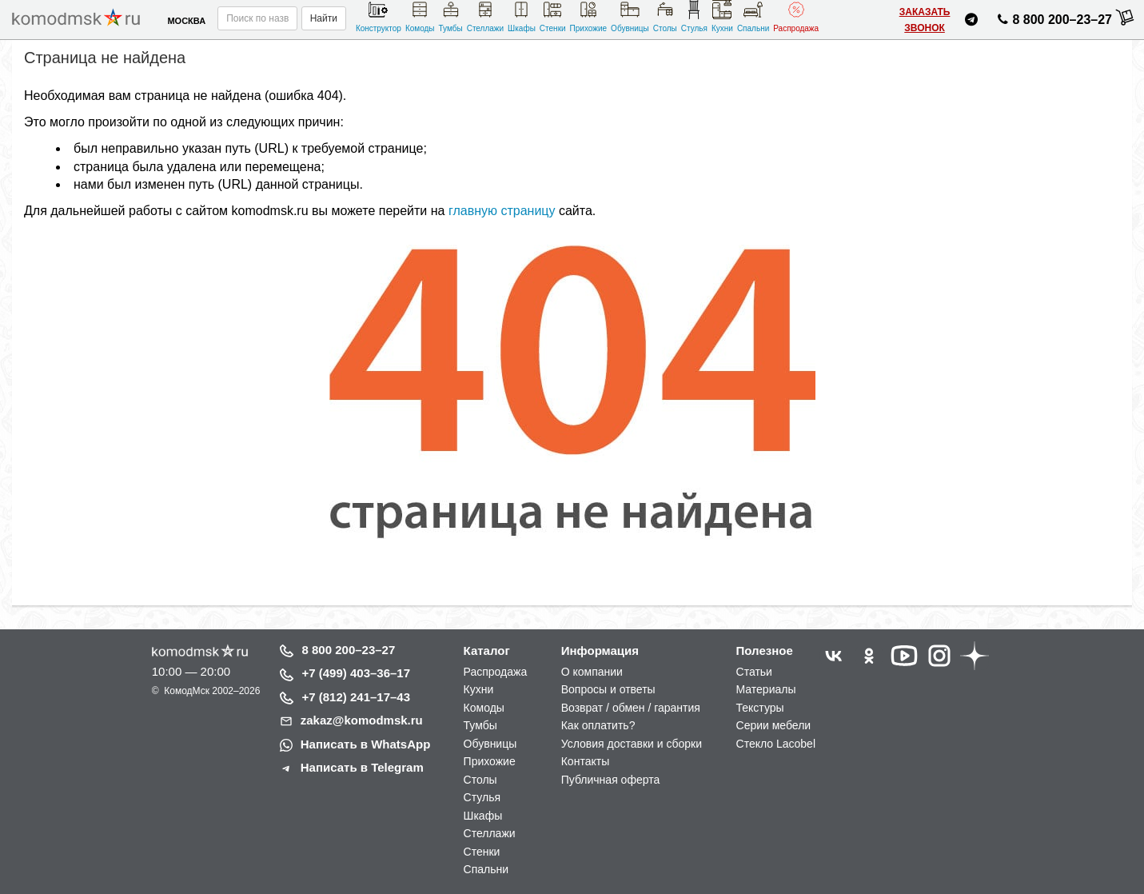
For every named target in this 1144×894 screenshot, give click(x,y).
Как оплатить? (598, 725)
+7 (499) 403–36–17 (356, 673)
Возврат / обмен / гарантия (630, 707)
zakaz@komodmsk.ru (362, 720)
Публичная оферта (610, 779)
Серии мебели (773, 725)
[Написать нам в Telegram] (971, 22)
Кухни (722, 16)
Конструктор (378, 16)
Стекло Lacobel (775, 743)
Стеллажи (485, 16)
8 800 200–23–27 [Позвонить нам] (1052, 22)
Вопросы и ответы (608, 689)
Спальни (753, 16)
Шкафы (522, 16)
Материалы (766, 689)
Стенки (553, 16)
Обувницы (630, 16)
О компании (592, 671)
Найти (323, 18)
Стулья (694, 16)
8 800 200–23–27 (349, 650)
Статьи (754, 671)
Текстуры (760, 707)
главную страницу (502, 211)
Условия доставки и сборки (631, 743)
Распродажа (796, 16)
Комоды (420, 16)
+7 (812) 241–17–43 (356, 697)
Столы (665, 16)
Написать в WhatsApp (366, 744)
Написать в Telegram (362, 767)
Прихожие (589, 16)
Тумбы (451, 16)
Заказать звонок (925, 20)
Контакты (585, 761)
